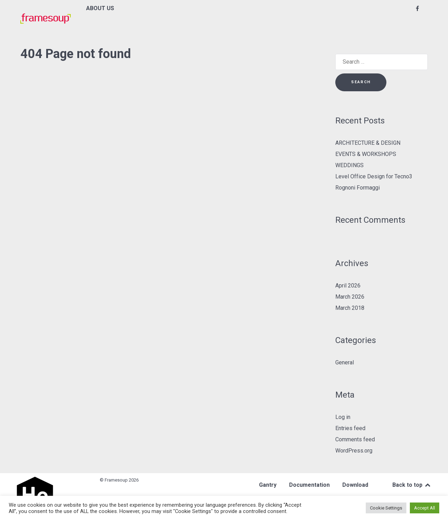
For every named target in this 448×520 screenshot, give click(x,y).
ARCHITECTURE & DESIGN (367, 143)
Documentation (309, 485)
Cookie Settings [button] (386, 508)
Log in (342, 417)
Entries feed (350, 428)
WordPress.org (353, 450)
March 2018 (349, 308)
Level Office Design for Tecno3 (373, 176)
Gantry (267, 485)
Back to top (411, 485)
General (344, 362)
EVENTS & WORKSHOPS (365, 154)
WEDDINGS (349, 165)
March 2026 (349, 296)
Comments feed (355, 439)
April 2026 (347, 285)
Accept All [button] (424, 508)
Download (355, 485)
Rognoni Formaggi (357, 187)
